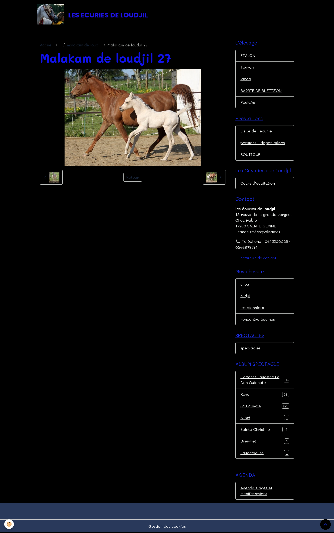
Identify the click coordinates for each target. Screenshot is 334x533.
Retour (132, 177)
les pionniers (252, 307)
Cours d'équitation (257, 183)
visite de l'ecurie (256, 131)
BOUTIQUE (250, 154)
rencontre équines (257, 319)
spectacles (250, 348)
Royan (264, 394)
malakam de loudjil (84, 44)
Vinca (245, 78)
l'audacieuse (264, 453)
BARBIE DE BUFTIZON (261, 90)
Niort (264, 418)
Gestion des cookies (167, 526)
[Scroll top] (325, 524)
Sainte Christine (264, 429)
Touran (247, 67)
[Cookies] (9, 524)
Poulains (248, 102)
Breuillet (264, 441)
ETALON (247, 55)
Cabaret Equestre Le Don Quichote (264, 379)
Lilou (244, 284)
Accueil (47, 44)
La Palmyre (264, 406)
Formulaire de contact (257, 258)
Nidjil (245, 295)
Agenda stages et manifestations (256, 490)
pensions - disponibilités (262, 142)
